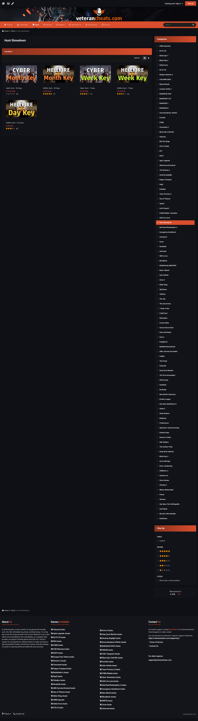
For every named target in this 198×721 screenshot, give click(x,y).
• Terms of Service (155, 645)
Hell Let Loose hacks (109, 684)
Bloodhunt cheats (108, 700)
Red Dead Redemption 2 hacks (113, 688)
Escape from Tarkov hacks (62, 660)
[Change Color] (13, 3)
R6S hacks (56, 644)
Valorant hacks (58, 633)
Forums (10, 28)
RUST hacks (57, 656)
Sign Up (190, 3)
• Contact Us (153, 649)
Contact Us (18, 717)
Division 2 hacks (58, 664)
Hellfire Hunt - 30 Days (51, 91)
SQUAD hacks (106, 653)
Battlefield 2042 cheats (110, 649)
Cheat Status (92, 28)
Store (37, 29)
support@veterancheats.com (159, 663)
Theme (6, 717)
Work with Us (76, 28)
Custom (162, 544)
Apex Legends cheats (60, 637)
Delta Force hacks (59, 707)
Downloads (23, 28)
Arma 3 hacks (106, 634)
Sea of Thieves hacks (60, 695)
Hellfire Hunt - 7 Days (125, 91)
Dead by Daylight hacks (110, 641)
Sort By (137, 61)
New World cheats (108, 696)
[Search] (176, 28)
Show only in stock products (169, 584)
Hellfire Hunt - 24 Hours (15, 126)
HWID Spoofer (57, 703)
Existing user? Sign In (174, 4)
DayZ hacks (56, 680)
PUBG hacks (57, 648)
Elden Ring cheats (59, 699)
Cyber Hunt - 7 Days (87, 91)
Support (61, 28)
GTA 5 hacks (57, 711)
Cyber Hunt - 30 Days (14, 91)
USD (179, 597)
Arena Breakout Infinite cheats (113, 645)
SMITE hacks (106, 704)
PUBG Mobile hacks (109, 677)
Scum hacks (106, 708)
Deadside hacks (58, 687)
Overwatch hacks (59, 668)
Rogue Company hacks (61, 672)
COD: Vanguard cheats (110, 657)
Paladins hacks (58, 683)
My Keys (48, 28)
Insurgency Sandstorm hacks (112, 692)
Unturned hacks (107, 712)
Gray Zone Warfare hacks (111, 637)
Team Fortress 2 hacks (110, 673)
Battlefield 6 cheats (60, 676)
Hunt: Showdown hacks (110, 680)
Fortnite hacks (107, 665)
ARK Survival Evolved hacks (63, 691)
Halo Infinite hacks (108, 669)
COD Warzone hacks (60, 652)
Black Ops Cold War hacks (111, 661)
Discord (107, 28)
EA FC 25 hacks (58, 640)
